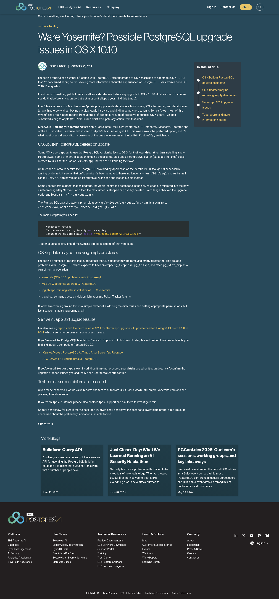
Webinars (147, 553)
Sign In (211, 7)
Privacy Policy (135, 593)
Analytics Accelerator (20, 557)
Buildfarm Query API (62, 449)
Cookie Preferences (181, 593)
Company (113, 7)
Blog (144, 540)
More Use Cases (62, 561)
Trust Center (105, 557)
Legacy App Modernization (68, 544)
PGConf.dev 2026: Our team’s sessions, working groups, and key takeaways (207, 455)
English (260, 542)
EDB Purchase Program (111, 565)
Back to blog (50, 26)
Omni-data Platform (64, 553)
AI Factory (13, 553)
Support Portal (106, 548)
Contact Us (227, 7)
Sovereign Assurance (20, 561)
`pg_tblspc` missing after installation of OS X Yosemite (76, 290)
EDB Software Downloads (112, 544)
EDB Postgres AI (69, 7)
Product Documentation (111, 540)
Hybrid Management (19, 548)
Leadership (193, 544)
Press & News (194, 548)
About (190, 540)
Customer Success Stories (157, 544)
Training (102, 553)
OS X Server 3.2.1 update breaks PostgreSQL (70, 358)
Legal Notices (110, 593)
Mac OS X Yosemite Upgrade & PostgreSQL (69, 283)
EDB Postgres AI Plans (110, 561)
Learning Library (151, 561)
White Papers (149, 557)
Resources (93, 7)
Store (246, 7)
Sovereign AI (60, 540)
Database (13, 544)
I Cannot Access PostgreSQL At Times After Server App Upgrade (82, 352)
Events (146, 548)
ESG (122, 593)
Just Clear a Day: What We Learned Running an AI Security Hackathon (135, 455)
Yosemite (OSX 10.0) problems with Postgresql (71, 277)
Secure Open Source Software (70, 557)
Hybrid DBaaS (60, 548)
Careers (191, 553)
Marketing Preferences (156, 593)
